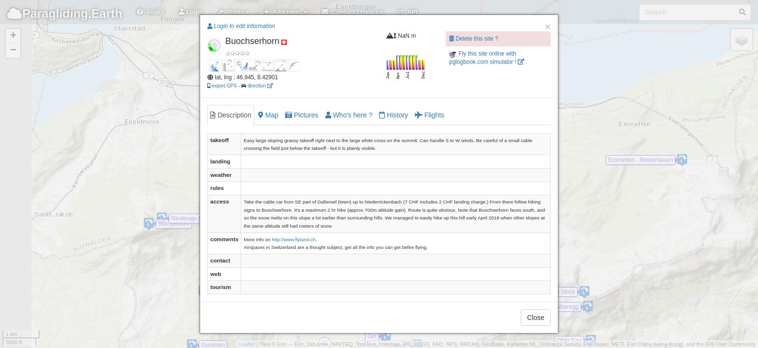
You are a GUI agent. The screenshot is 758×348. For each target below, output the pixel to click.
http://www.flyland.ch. (294, 239)
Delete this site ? (473, 38)
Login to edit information (241, 26)
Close (535, 317)
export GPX (224, 85)
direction (260, 85)
